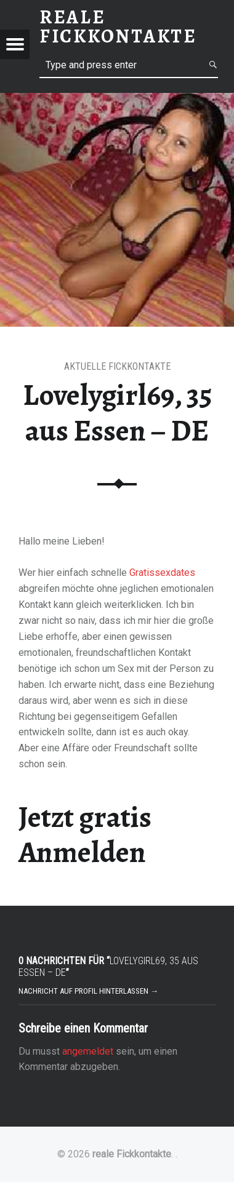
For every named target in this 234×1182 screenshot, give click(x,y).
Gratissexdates (162, 572)
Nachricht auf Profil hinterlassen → (88, 991)
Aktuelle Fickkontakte (117, 366)
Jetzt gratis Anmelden (84, 835)
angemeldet (87, 1051)
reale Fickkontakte (131, 1154)
